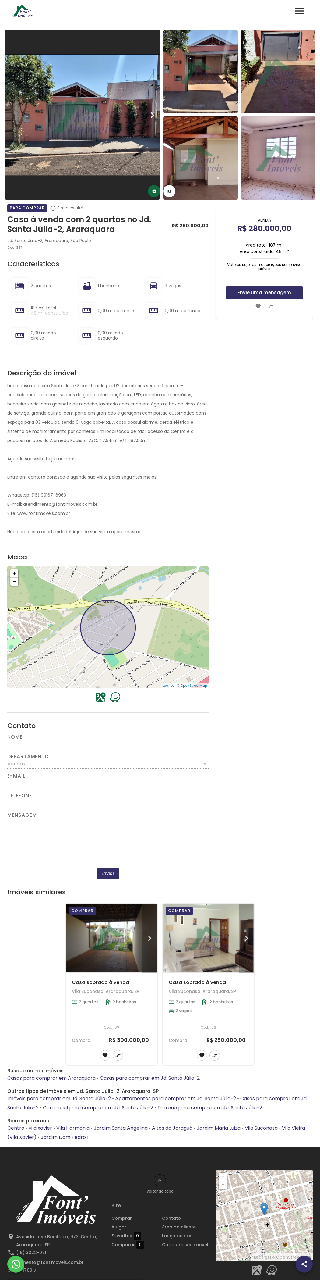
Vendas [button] (16, 763)
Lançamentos (177, 1236)
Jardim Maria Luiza (219, 1128)
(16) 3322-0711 (32, 1253)
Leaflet (168, 685)
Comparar (127, 1244)
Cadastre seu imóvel (185, 1245)
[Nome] (108, 744)
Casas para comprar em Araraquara (51, 1078)
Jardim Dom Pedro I (64, 1137)
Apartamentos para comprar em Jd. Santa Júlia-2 (175, 1098)
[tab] (154, 191)
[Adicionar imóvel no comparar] (270, 306)
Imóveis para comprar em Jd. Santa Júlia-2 (59, 1098)
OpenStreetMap (193, 685)
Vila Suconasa (261, 1128)
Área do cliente (179, 1227)
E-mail (16, 776)
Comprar (121, 1218)
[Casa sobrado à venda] (111, 938)
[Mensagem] (108, 825)
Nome (15, 737)
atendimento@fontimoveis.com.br (45, 1262)
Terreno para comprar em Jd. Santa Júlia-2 (209, 1107)
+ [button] (14, 573)
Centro (15, 1128)
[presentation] (108, 851)
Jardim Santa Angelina (121, 1128)
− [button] (14, 581)
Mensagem (22, 815)
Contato (171, 1218)
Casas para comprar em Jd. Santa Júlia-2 (150, 1078)
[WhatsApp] (15, 1264)
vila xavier (40, 1128)
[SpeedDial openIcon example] (304, 1264)
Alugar (118, 1227)
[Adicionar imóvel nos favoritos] (258, 306)
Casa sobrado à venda (100, 982)
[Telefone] (108, 803)
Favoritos (126, 1235)
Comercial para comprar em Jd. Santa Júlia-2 (98, 1107)
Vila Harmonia (73, 1128)
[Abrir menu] (300, 11)
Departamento (28, 756)
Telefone (19, 795)
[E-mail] (108, 783)
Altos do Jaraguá (172, 1128)
